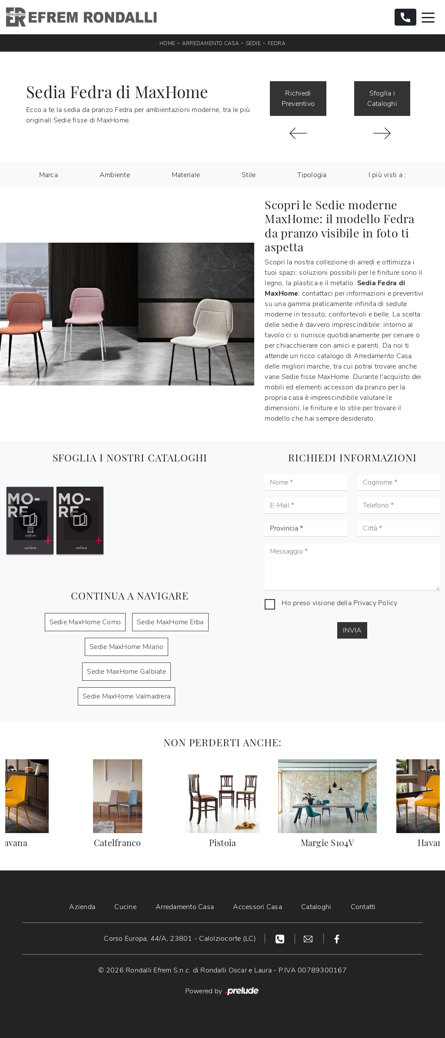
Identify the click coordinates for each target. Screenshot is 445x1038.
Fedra (277, 43)
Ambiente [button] (115, 175)
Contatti (363, 907)
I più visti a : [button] (387, 175)
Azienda (82, 907)
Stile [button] (249, 175)
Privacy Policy (375, 603)
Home (167, 43)
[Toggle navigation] (428, 17)
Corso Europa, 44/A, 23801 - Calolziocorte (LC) (180, 938)
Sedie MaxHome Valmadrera (126, 696)
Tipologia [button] (311, 175)
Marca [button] (48, 175)
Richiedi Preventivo (298, 99)
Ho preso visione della (339, 603)
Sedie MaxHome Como (85, 622)
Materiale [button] (186, 175)
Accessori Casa (257, 907)
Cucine (125, 907)
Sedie (253, 43)
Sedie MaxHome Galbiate (126, 671)
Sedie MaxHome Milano (126, 647)
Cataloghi (316, 907)
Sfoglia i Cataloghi (382, 99)
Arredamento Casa (210, 43)
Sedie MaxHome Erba (170, 622)
